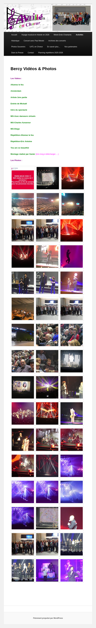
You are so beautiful (20, 148)
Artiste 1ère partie (19, 97)
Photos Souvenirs (18, 47)
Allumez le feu (17, 85)
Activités (79, 35)
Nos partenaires (70, 47)
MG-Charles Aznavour (21, 122)
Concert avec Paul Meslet (34, 41)
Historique (15, 41)
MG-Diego (15, 129)
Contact (31, 53)
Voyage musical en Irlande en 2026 (35, 35)
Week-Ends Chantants (62, 35)
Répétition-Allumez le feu (22, 135)
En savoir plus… (53, 47)
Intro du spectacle (19, 110)
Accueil (14, 35)
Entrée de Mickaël (19, 104)
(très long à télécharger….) (47, 154)
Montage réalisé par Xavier (23, 154)
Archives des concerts (57, 41)
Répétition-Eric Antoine (21, 141)
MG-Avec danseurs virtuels (23, 116)
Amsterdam (16, 91)
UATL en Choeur (36, 47)
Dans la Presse (17, 53)
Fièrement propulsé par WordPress (48, 618)
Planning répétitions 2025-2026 (50, 53)
